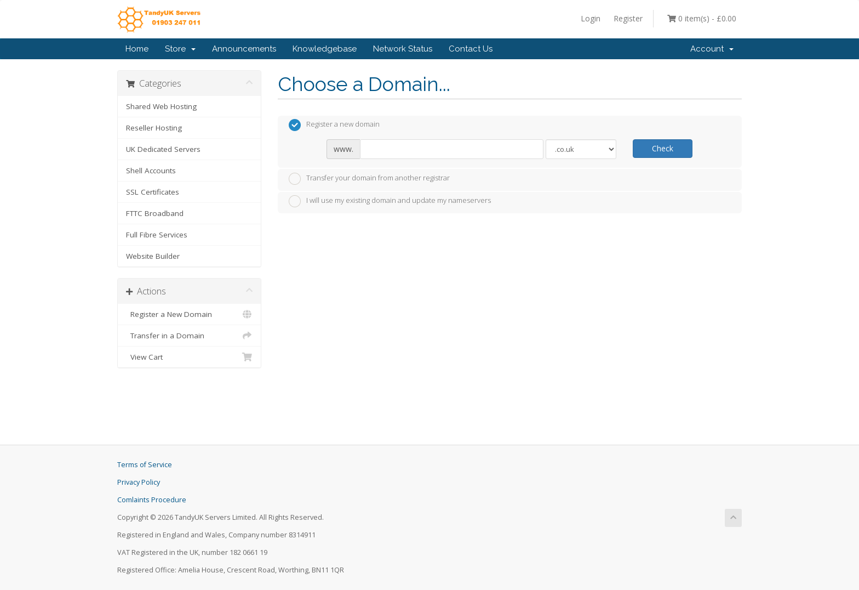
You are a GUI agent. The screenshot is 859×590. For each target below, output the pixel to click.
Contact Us (471, 49)
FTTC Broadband (155, 213)
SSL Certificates (152, 192)
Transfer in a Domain (189, 335)
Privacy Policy (138, 482)
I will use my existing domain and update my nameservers (390, 201)
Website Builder (153, 256)
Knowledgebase (325, 49)
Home (136, 49)
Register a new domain (334, 125)
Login (590, 18)
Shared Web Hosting (161, 106)
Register (628, 18)
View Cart (189, 357)
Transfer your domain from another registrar (369, 179)
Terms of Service (144, 464)
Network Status (402, 49)
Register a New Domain (189, 314)
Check (662, 148)
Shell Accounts (151, 170)
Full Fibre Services (156, 235)
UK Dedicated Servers (163, 149)
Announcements (244, 49)
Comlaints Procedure (151, 499)
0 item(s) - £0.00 (701, 18)
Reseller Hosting (154, 128)
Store (180, 49)
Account (712, 49)
